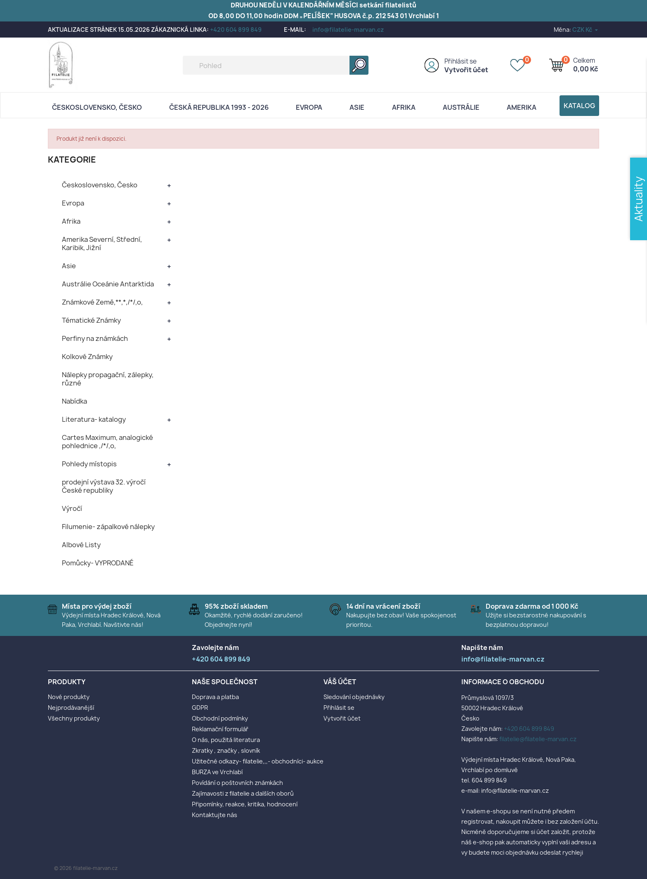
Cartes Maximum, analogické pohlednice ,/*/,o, (107, 441)
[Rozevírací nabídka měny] (585, 29)
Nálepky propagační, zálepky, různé (107, 379)
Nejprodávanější (71, 707)
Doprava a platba (215, 697)
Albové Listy (81, 544)
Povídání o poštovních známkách (237, 783)
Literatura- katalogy (94, 419)
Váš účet (340, 681)
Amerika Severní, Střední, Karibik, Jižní (102, 243)
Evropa (309, 107)
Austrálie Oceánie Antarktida (108, 283)
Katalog (579, 105)
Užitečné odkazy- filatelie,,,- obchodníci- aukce (258, 761)
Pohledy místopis (89, 463)
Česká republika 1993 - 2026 (219, 107)
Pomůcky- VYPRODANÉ (98, 562)
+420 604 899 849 (236, 29)
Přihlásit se (460, 61)
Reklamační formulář (220, 729)
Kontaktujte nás (214, 815)
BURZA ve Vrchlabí (217, 772)
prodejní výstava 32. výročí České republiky (104, 486)
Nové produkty (69, 697)
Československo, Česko (97, 107)
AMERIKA (521, 107)
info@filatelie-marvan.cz (348, 29)
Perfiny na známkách (95, 338)
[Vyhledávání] (275, 65)
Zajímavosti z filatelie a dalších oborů (243, 793)
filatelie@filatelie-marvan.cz (537, 739)
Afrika (404, 107)
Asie (356, 107)
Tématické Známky (91, 320)
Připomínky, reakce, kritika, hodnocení (245, 804)
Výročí (72, 508)
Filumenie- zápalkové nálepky (108, 526)
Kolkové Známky (87, 356)
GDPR (200, 707)
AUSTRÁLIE (461, 107)
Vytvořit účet (466, 69)
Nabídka (74, 401)
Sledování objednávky (354, 697)
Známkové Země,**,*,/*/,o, (102, 302)
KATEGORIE (72, 159)
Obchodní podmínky (220, 718)
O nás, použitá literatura (226, 740)
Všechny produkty (74, 718)
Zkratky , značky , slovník (226, 750)
